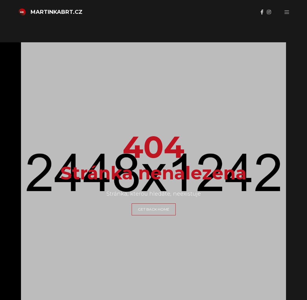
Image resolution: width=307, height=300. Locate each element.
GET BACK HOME (153, 209)
